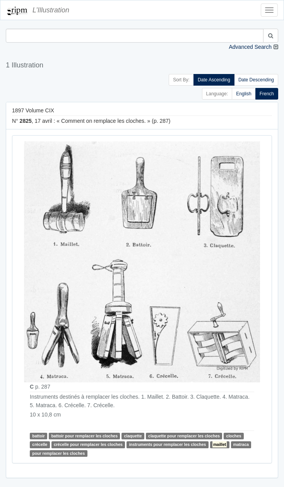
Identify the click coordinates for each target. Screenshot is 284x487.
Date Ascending (214, 80)
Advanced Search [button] (250, 47)
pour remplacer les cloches (58, 453)
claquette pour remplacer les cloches (184, 436)
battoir (38, 436)
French (267, 93)
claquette (133, 436)
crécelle (39, 444)
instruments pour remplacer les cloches (167, 444)
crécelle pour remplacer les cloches (88, 444)
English (243, 93)
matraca (241, 444)
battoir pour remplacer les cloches (84, 436)
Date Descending (256, 80)
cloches (233, 436)
